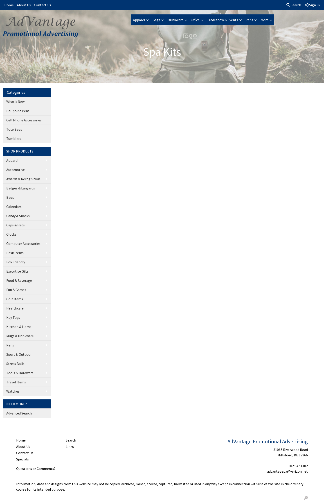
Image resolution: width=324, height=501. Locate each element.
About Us (24, 5)
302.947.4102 (298, 466)
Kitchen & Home (19, 326)
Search (293, 5)
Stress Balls (15, 363)
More (264, 20)
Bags (156, 20)
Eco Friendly (15, 262)
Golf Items (14, 299)
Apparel (139, 20)
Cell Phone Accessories (24, 120)
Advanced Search (19, 413)
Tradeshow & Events (222, 20)
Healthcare (15, 308)
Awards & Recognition (23, 179)
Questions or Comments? (36, 468)
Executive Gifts (17, 271)
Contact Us (42, 5)
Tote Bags (14, 129)
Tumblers (13, 138)
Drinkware (175, 20)
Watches (13, 391)
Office (195, 20)
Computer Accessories (23, 243)
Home (9, 5)
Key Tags (13, 317)
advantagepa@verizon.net (287, 471)
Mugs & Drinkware (20, 336)
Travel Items (16, 382)
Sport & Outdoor (19, 354)
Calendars (14, 206)
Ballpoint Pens (17, 111)
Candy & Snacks (18, 216)
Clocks (11, 234)
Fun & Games (16, 289)
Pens (249, 20)
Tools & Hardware (20, 373)
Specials (22, 459)
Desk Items (15, 252)
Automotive (15, 169)
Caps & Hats (15, 225)
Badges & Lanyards (20, 188)
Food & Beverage (19, 280)
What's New (15, 101)
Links (70, 446)
